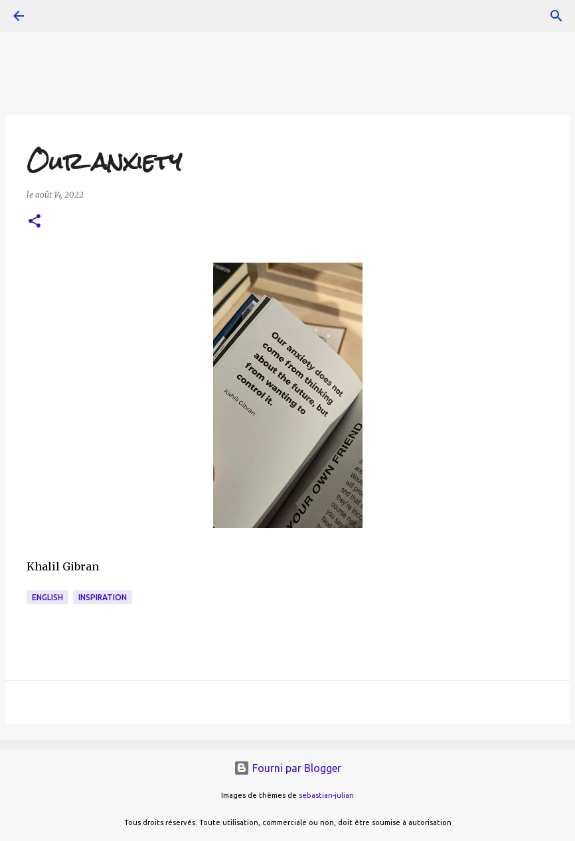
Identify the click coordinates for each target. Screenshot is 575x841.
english (47, 597)
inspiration (102, 597)
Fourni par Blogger (287, 768)
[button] (34, 222)
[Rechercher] (556, 16)
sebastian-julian (326, 795)
